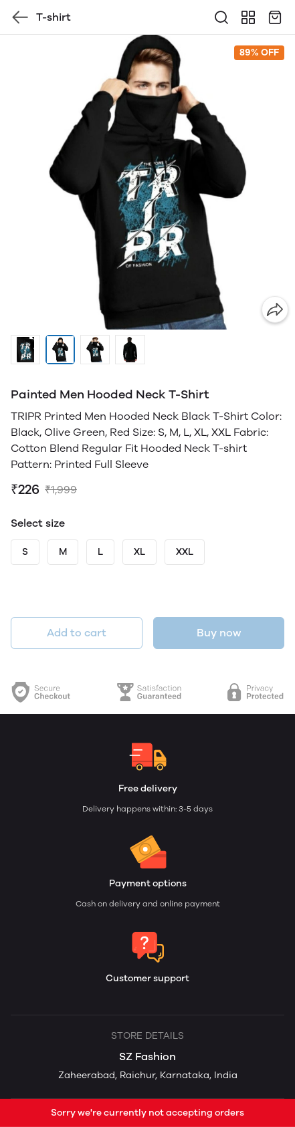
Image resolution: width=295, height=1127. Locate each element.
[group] (147, 182)
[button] (25, 349)
